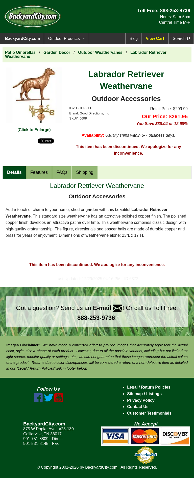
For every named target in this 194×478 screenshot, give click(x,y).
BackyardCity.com (22, 38)
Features (39, 172)
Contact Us (137, 406)
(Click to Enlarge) (34, 130)
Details (14, 172)
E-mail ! (108, 307)
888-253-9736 (175, 10)
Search (181, 38)
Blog (134, 38)
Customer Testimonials (149, 413)
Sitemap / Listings (144, 394)
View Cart (155, 38)
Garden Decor (56, 52)
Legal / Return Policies (149, 387)
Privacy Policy (141, 400)
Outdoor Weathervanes (100, 52)
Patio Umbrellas (20, 52)
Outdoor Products (64, 38)
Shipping (84, 172)
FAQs (61, 172)
